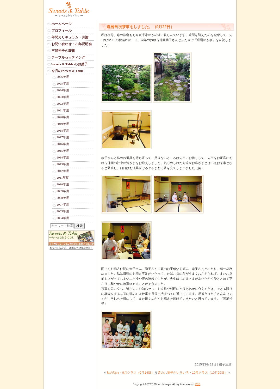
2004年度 (63, 218)
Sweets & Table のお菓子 (69, 64)
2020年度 (63, 117)
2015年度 (63, 150)
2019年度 (63, 124)
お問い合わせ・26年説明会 (71, 44)
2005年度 (63, 211)
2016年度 (63, 144)
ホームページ (61, 24)
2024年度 (63, 90)
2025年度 (63, 83)
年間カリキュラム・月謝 (69, 37)
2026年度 (63, 77)
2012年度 (63, 171)
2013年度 (63, 164)
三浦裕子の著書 (63, 51)
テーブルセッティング (68, 57)
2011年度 (63, 177)
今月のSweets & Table (67, 71)
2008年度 (63, 198)
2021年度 (63, 110)
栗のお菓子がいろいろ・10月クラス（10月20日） (192, 372)
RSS (197, 384)
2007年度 (63, 204)
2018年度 (63, 130)
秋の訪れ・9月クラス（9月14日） (130, 372)
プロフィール (61, 30)
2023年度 (63, 97)
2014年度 (63, 157)
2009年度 (63, 191)
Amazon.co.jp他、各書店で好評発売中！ (71, 248)
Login (51, 253)
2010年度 (63, 184)
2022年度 (63, 103)
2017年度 (63, 137)
